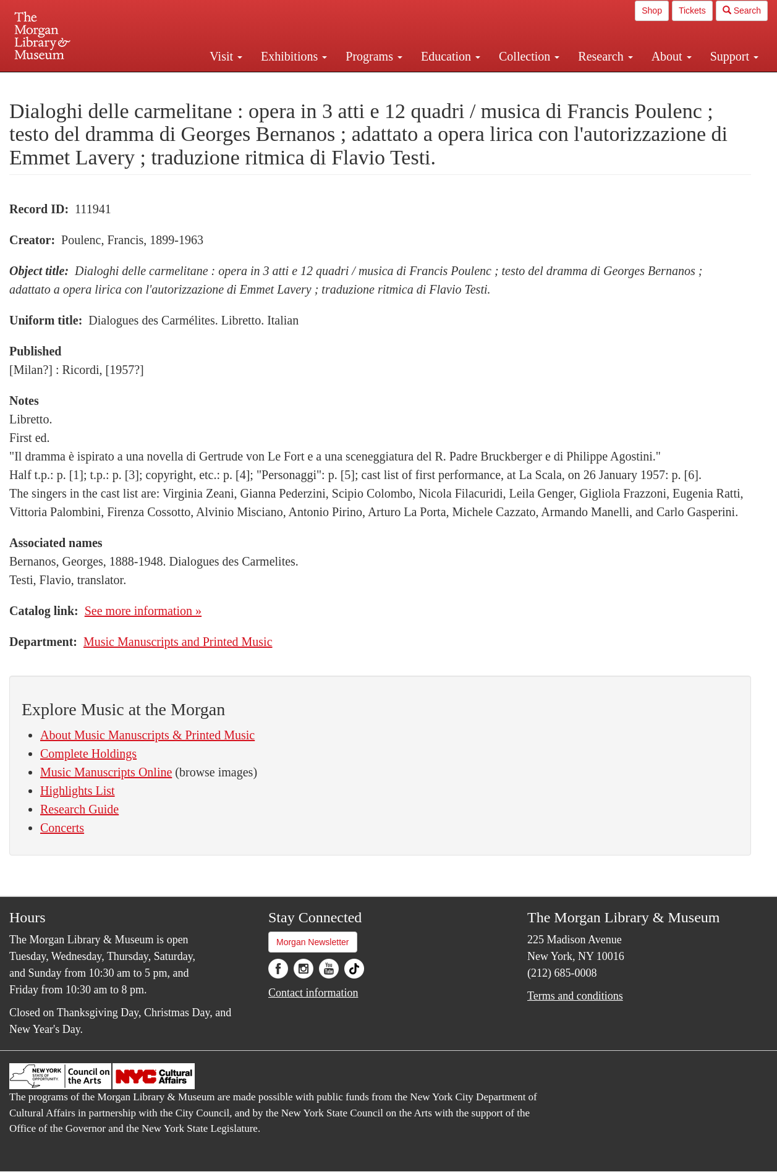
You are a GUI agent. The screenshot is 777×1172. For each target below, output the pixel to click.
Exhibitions (294, 56)
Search (742, 10)
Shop (652, 10)
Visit (226, 56)
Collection (529, 56)
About (672, 56)
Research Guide (79, 809)
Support (734, 56)
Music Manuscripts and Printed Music (178, 641)
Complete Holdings (88, 753)
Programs (374, 56)
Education (450, 56)
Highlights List (77, 790)
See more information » (143, 611)
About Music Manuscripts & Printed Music (147, 735)
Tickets (692, 10)
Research (605, 56)
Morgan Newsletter (312, 942)
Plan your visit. (241, 83)
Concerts (62, 827)
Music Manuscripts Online (106, 772)
